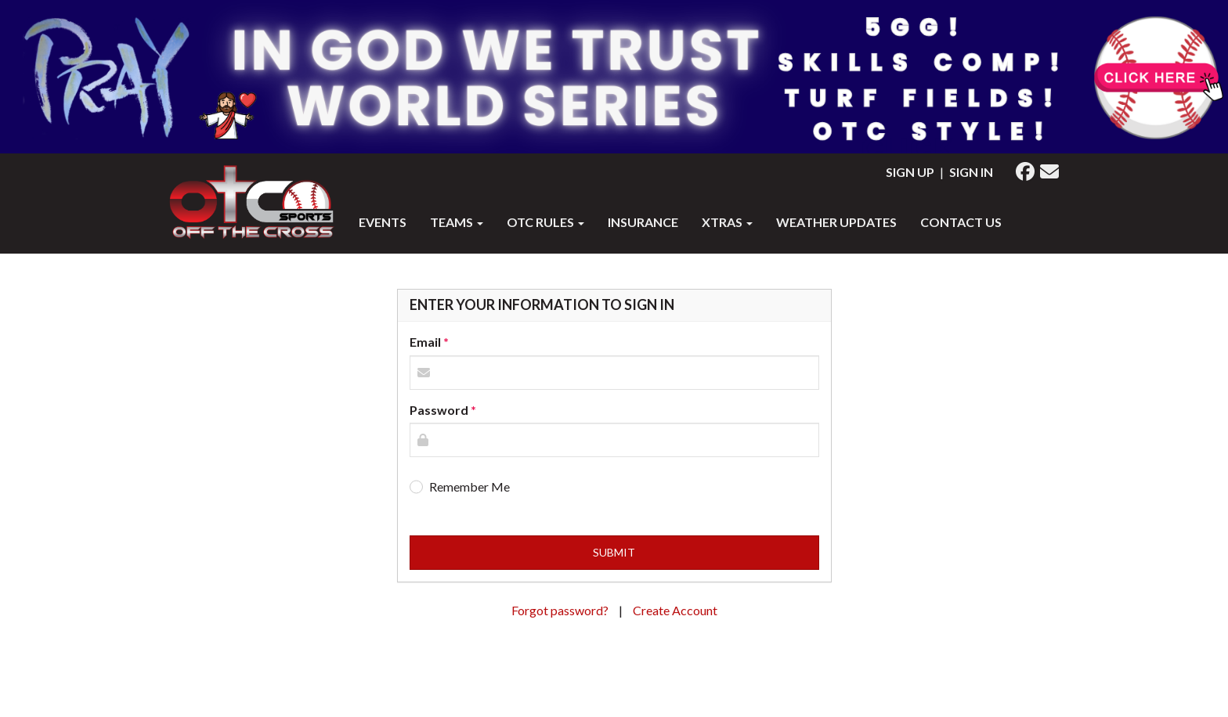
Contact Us (961, 221)
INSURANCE (643, 221)
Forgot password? (561, 610)
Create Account (675, 610)
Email (425, 341)
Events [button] (382, 221)
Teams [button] (456, 221)
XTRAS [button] (727, 221)
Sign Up (910, 171)
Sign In (971, 171)
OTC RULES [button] (545, 221)
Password (439, 409)
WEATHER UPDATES (836, 221)
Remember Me (469, 486)
